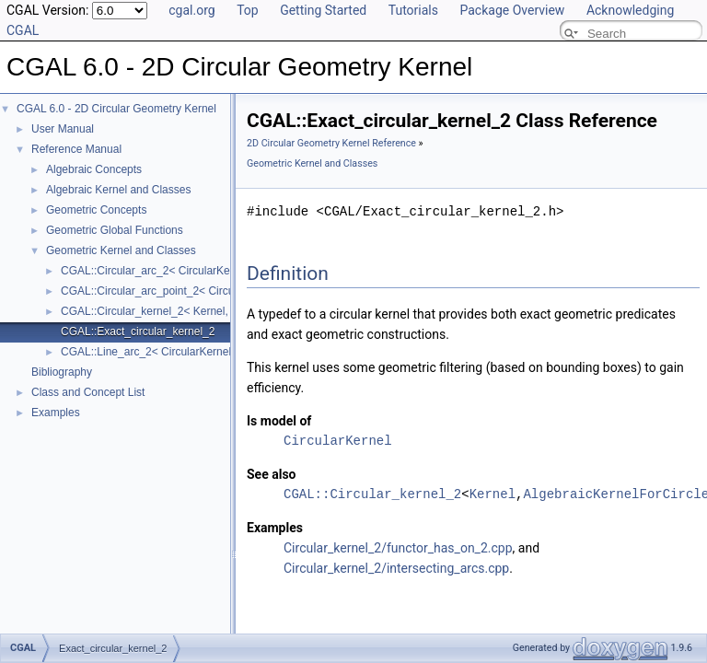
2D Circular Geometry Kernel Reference (331, 143)
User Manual (62, 128)
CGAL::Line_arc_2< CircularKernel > (150, 351)
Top (248, 10)
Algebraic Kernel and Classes (118, 189)
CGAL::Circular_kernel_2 (372, 494)
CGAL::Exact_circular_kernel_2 (137, 331)
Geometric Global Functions (114, 230)
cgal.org (191, 10)
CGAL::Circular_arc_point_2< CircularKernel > (174, 291)
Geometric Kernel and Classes (121, 250)
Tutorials (413, 10)
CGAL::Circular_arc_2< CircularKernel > (159, 270)
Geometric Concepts (96, 210)
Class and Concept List (88, 392)
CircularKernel (338, 440)
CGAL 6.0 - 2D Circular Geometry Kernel (116, 108)
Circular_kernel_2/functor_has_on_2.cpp (398, 548)
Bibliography (61, 372)
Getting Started (323, 10)
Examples (55, 412)
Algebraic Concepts (94, 169)
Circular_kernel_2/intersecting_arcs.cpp (396, 568)
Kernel (492, 494)
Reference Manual (76, 149)
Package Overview (511, 10)
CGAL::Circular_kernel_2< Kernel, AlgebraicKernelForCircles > (214, 311)
